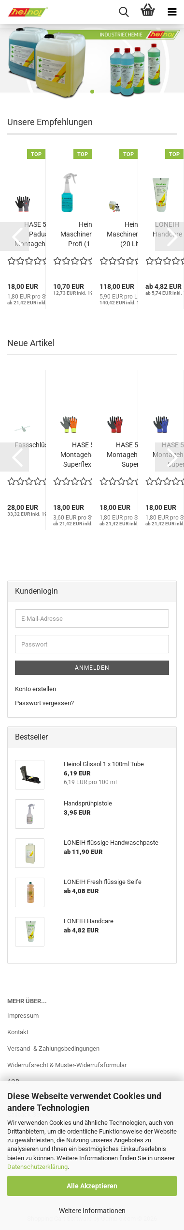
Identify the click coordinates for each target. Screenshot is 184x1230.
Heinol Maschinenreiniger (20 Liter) (134, 234)
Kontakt (17, 1032)
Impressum (23, 1015)
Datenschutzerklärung (37, 1166)
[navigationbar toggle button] (172, 12)
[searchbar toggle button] (124, 12)
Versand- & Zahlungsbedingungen (53, 1048)
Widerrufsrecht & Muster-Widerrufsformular (67, 1065)
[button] (14, 236)
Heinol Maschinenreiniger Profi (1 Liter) (87, 234)
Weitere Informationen (92, 1210)
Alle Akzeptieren (92, 1186)
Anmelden (92, 667)
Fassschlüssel (35, 445)
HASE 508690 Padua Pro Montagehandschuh (44, 234)
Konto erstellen (35, 689)
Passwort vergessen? (44, 703)
